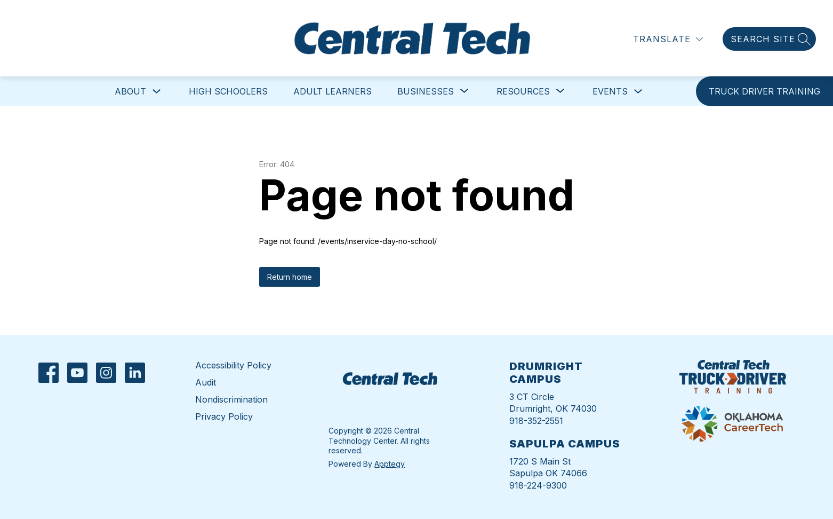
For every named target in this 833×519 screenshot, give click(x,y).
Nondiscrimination (231, 399)
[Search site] (769, 39)
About (130, 91)
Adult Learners (332, 91)
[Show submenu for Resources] (523, 91)
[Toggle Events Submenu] (638, 91)
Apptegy (389, 463)
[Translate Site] (668, 39)
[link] (764, 91)
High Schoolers (228, 91)
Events (610, 91)
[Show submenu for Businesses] (425, 91)
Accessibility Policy (233, 365)
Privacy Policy (224, 416)
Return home (289, 276)
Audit (205, 382)
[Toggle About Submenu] (156, 91)
